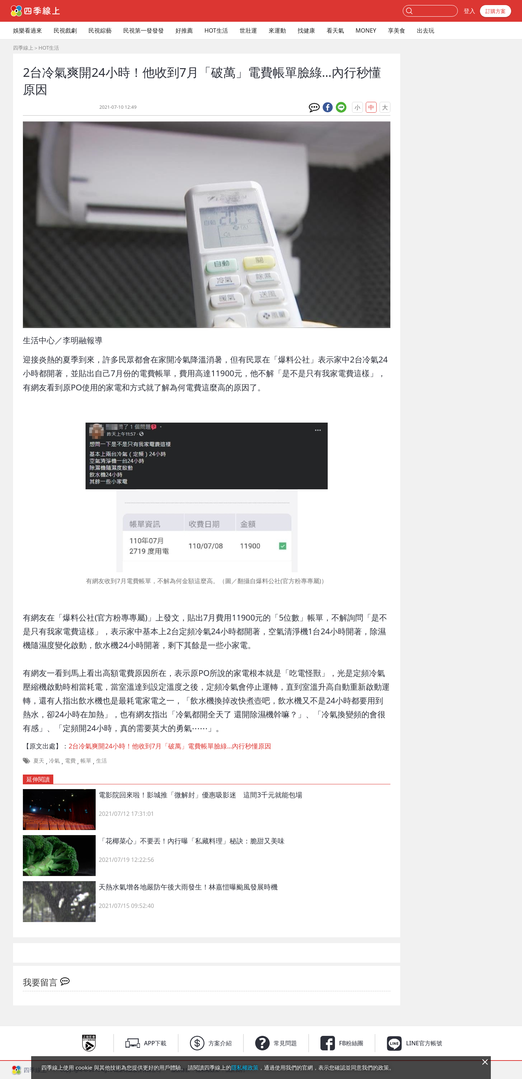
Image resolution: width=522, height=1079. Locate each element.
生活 (101, 760)
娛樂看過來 (27, 30)
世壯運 (248, 30)
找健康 (306, 30)
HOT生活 (216, 30)
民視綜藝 (100, 30)
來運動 (277, 30)
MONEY (366, 30)
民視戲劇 (65, 30)
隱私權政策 (244, 1067)
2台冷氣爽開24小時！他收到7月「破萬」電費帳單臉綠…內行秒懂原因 (170, 746)
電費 (70, 760)
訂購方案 (495, 11)
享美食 (396, 30)
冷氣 (54, 760)
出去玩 (425, 30)
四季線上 (23, 47)
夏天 (38, 760)
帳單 (85, 760)
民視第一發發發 (143, 30)
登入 (469, 11)
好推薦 (184, 30)
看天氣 (335, 30)
